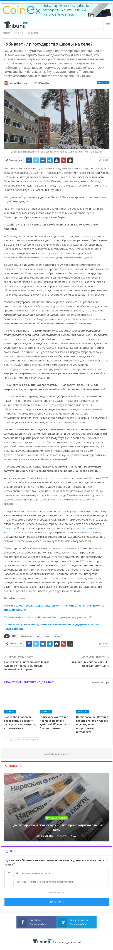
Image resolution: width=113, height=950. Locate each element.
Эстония (57, 636)
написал (38, 181)
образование (26, 636)
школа (46, 636)
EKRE (14, 636)
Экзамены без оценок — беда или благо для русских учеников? (47, 617)
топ (37, 636)
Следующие (30, 739)
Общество (103, 82)
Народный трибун (56, 818)
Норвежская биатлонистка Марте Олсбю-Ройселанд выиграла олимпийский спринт (27, 665)
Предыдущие (12, 739)
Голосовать (56, 902)
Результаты (56, 892)
